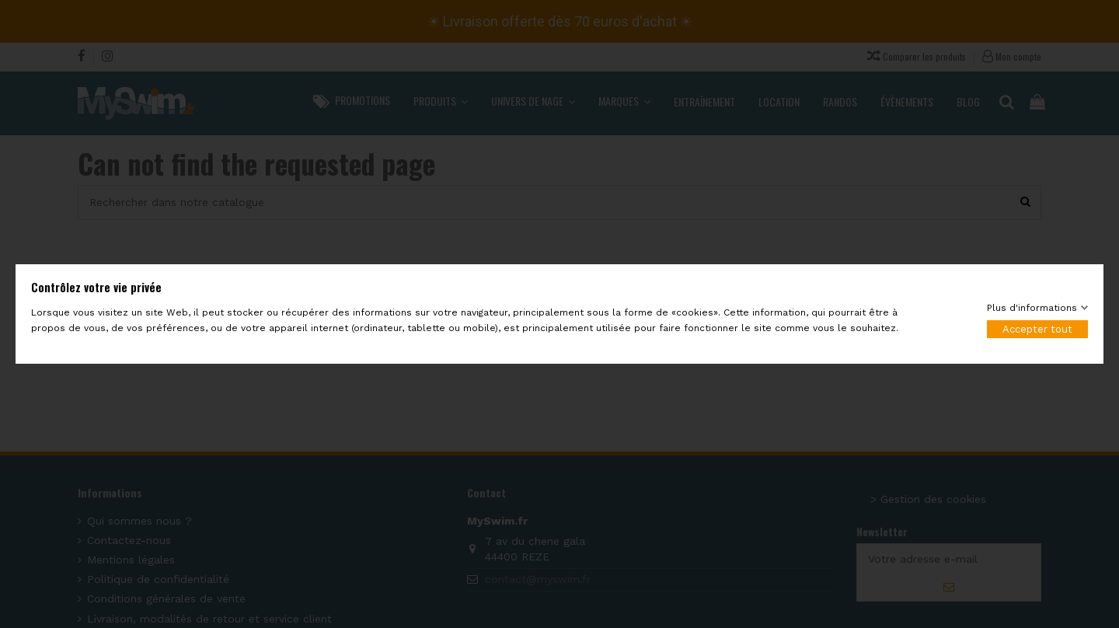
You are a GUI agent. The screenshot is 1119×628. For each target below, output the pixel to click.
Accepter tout (1037, 329)
